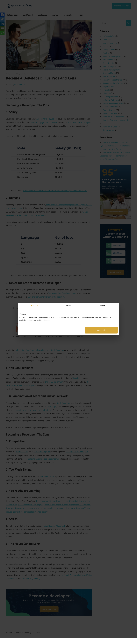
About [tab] (102, 306)
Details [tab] (68, 306)
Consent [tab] (34, 306)
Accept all (101, 330)
